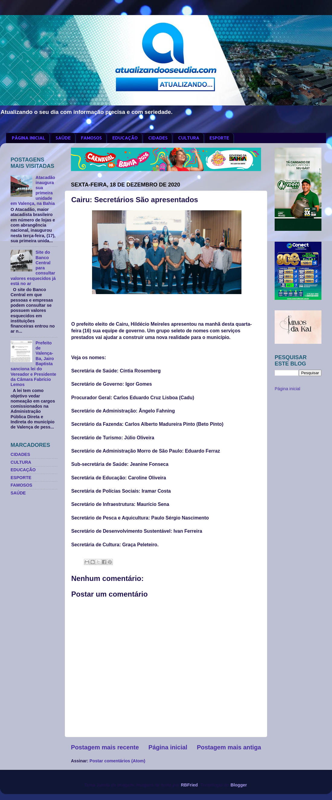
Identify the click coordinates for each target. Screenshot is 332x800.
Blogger (239, 785)
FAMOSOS (91, 138)
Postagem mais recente (105, 747)
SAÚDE (63, 138)
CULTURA (188, 138)
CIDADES (158, 138)
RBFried (189, 785)
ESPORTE (219, 138)
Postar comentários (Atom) (117, 760)
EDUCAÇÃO (125, 138)
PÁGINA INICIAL (28, 138)
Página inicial (167, 747)
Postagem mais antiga (229, 747)
